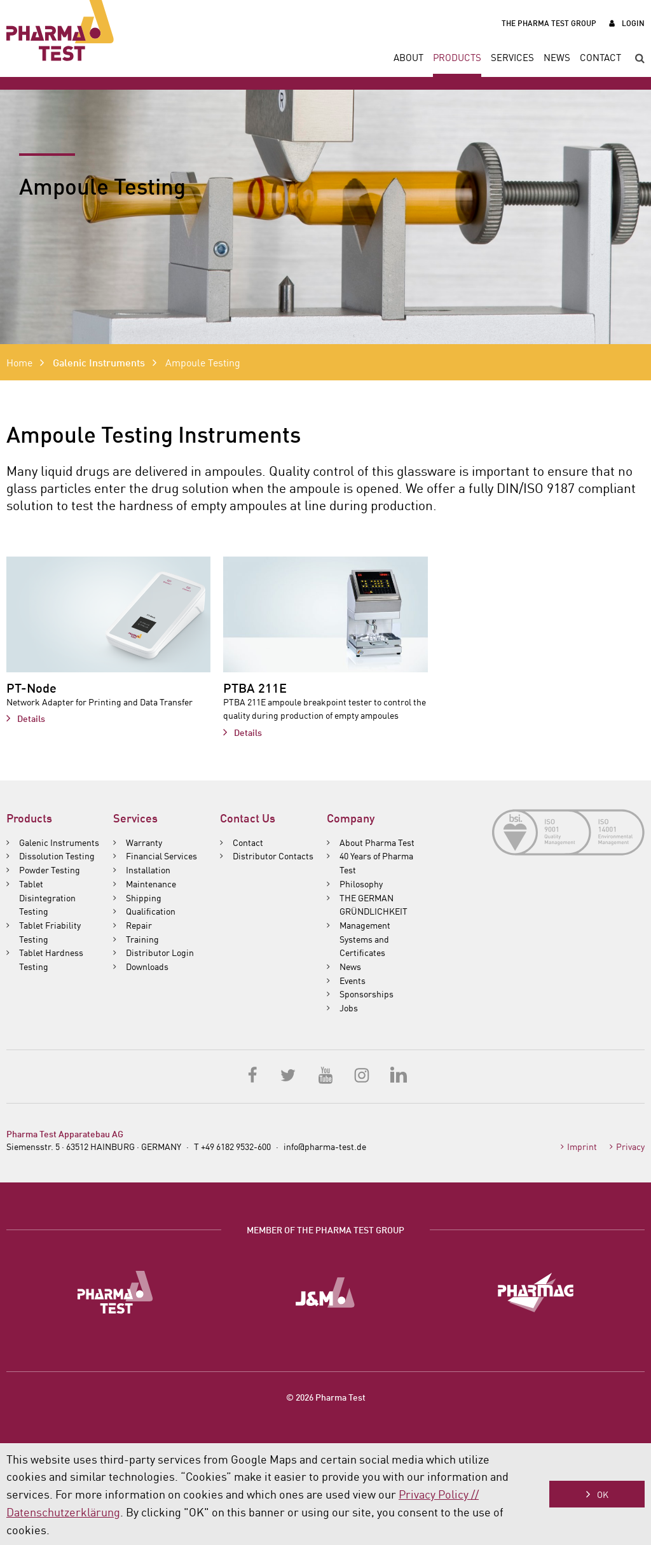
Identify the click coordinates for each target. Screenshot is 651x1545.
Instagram (361, 1074)
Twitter (289, 1074)
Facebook (253, 1074)
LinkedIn (398, 1074)
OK (602, 1494)
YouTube (325, 1074)
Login (633, 22)
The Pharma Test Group (549, 22)
